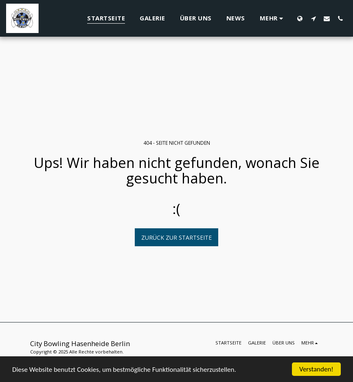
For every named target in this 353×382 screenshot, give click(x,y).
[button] (313, 18)
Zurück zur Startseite (176, 237)
